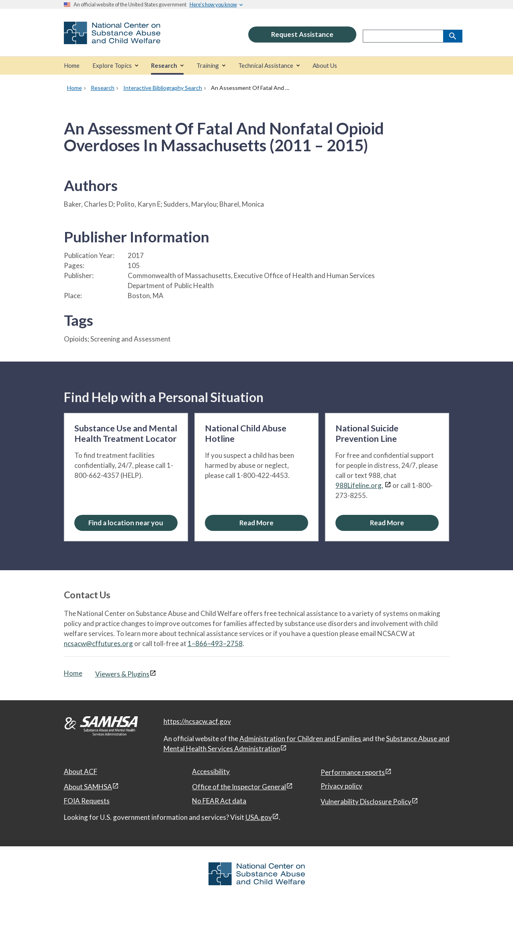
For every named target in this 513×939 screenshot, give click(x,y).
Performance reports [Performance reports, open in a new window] (353, 772)
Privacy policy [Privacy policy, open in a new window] (341, 786)
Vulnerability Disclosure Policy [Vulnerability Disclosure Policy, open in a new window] (366, 801)
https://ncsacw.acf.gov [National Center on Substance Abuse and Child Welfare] (197, 721)
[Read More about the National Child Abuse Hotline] (256, 522)
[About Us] (324, 66)
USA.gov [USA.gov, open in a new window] (258, 817)
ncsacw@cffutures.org (98, 643)
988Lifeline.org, (359, 485)
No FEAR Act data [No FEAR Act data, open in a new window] (219, 801)
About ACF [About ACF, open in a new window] (80, 771)
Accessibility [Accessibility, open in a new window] (211, 771)
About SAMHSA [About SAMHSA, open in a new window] (88, 786)
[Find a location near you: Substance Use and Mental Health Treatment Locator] (126, 522)
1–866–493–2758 (215, 643)
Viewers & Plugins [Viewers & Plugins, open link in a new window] (122, 674)
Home (73, 673)
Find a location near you (125, 523)
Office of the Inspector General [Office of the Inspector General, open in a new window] (239, 786)
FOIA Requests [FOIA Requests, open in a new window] (87, 801)
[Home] (71, 66)
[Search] (452, 36)
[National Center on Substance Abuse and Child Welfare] (112, 38)
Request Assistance (302, 34)
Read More (256, 523)
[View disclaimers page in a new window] (387, 485)
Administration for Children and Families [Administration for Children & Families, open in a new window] (300, 738)
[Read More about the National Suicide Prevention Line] (387, 522)
